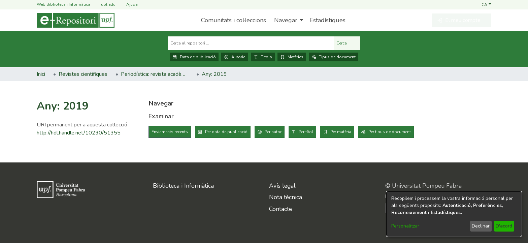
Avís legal (282, 186)
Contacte (280, 209)
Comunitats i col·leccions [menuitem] (233, 20)
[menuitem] (288, 20)
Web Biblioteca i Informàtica (63, 4)
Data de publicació (194, 57)
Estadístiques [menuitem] (327, 20)
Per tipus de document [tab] (389, 131)
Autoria (234, 57)
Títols (263, 57)
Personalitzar (405, 226)
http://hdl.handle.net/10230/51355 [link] (79, 132)
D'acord (504, 226)
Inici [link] (41, 74)
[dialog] (454, 213)
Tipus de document (333, 57)
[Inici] (75, 20)
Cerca (347, 43)
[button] (486, 4)
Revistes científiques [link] (83, 74)
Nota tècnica (285, 197)
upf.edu (104, 4)
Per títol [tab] (306, 131)
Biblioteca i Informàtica (183, 186)
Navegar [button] (285, 20)
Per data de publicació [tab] (226, 131)
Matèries (291, 57)
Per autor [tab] (273, 131)
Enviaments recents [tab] (170, 131)
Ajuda (128, 4)
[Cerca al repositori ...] (251, 43)
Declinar (481, 226)
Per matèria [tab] (340, 131)
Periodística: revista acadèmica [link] (154, 74)
